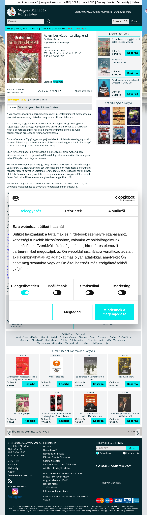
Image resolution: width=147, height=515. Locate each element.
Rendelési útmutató (53, 453)
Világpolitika (57, 343)
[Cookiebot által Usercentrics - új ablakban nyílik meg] (122, 198)
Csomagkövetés (105, 2)
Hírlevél (136, 2)
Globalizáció (37, 340)
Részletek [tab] (73, 211)
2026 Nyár (80, 28)
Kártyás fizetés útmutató (56, 457)
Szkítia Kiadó (50, 487)
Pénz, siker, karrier (96, 340)
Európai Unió (125, 337)
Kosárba (132, 52)
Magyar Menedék (111, 482)
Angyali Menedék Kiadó (55, 480)
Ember (93, 337)
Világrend (69, 343)
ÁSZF (66, 2)
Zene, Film (21, 28)
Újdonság (46, 28)
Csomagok (59, 28)
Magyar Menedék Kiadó (56, 476)
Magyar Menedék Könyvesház (41, 12)
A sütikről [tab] (116, 211)
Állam (86, 343)
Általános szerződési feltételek (59, 464)
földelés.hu (130, 510)
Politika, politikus (77, 340)
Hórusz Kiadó (50, 483)
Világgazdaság (120, 340)
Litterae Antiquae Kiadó (55, 491)
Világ (109, 340)
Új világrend (97, 343)
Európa (113, 337)
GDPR (75, 2)
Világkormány (43, 343)
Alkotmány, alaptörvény (27, 337)
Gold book (80, 334)
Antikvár (33, 28)
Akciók (11, 471)
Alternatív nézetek (49, 337)
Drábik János (68, 334)
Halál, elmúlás (51, 340)
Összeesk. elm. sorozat (20, 475)
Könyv (10, 28)
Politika (64, 340)
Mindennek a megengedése (114, 312)
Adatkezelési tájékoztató (56, 468)
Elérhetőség (122, 2)
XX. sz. (79, 343)
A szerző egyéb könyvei (119, 103)
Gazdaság (25, 340)
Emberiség (103, 337)
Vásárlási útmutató (28, 2)
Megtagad (72, 312)
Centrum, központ (68, 337)
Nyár (70, 28)
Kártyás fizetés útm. (51, 2)
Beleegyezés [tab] (30, 211)
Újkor (107, 343)
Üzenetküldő (87, 2)
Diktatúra (83, 337)
